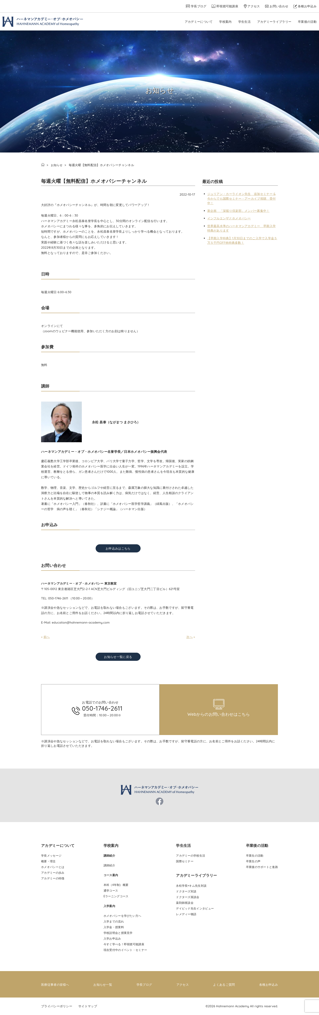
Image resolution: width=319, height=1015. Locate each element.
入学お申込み (112, 938)
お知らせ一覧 (102, 984)
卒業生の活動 (254, 855)
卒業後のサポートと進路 (262, 867)
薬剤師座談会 (184, 903)
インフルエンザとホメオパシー (229, 218)
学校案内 (225, 22)
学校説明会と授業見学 (118, 933)
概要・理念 (48, 861)
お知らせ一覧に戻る (118, 657)
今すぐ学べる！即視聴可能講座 (124, 944)
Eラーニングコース (116, 896)
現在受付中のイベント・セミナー (125, 950)
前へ (47, 637)
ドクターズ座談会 (187, 897)
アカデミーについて (199, 22)
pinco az (74, 683)
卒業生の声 (253, 861)
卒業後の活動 (307, 22)
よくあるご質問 (224, 984)
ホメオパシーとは (52, 867)
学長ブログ (198, 6)
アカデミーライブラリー (274, 22)
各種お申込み (307, 6)
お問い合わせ (279, 6)
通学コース (111, 890)
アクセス (253, 6)
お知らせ (57, 165)
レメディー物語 (186, 914)
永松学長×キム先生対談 (191, 886)
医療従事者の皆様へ (55, 984)
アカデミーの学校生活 (190, 855)
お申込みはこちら (118, 548)
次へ (189, 637)
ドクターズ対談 (186, 891)
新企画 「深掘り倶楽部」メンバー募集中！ (238, 211)
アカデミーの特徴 (52, 878)
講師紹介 (109, 865)
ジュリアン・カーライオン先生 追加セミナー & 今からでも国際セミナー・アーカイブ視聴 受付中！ (241, 198)
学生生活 (244, 22)
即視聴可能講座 (227, 6)
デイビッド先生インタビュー (195, 908)
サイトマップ (87, 1006)
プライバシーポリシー (56, 1006)
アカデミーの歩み (52, 873)
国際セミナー (184, 861)
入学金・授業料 (114, 927)
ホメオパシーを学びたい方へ (122, 916)
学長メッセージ (51, 855)
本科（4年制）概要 (116, 885)
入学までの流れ (114, 921)
